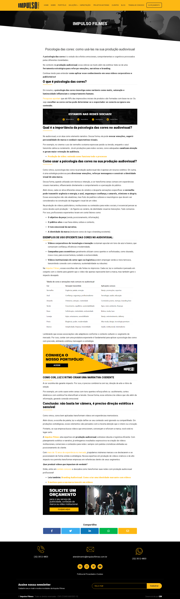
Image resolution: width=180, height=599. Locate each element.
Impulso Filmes (26, 596)
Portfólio (62, 5)
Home (46, 5)
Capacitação (85, 5)
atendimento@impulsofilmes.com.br (90, 556)
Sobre (53, 5)
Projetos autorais (101, 5)
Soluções (73, 5)
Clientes (115, 5)
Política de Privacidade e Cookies (90, 574)
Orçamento (154, 5)
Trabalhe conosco (136, 5)
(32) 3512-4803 (41, 556)
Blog (123, 5)
